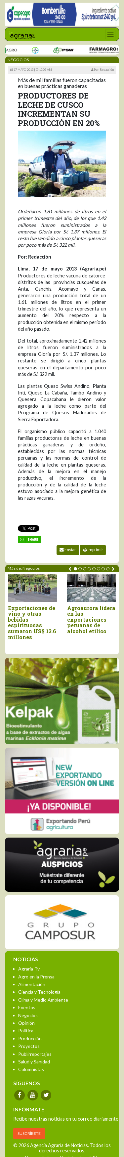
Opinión (26, 1023)
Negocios (28, 1015)
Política (25, 1030)
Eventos (26, 1007)
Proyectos (29, 1046)
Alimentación (31, 984)
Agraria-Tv (29, 968)
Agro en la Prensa (36, 976)
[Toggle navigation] (110, 34)
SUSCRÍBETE (29, 1133)
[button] (75, 568)
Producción (30, 1038)
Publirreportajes (35, 1054)
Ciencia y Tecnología (39, 992)
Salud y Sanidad (34, 1061)
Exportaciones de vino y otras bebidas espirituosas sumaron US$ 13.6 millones (32, 622)
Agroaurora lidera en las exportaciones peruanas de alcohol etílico (91, 619)
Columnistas (31, 1069)
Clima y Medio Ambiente (43, 1000)
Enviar (68, 549)
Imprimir (93, 549)
